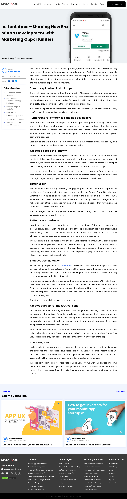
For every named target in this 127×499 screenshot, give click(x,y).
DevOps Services (65, 483)
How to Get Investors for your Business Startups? (88, 445)
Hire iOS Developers (91, 473)
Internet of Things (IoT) (67, 473)
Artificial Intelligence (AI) (67, 470)
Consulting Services (35, 486)
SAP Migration (63, 476)
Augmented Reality (66, 486)
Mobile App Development (37, 464)
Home (4, 58)
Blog (102, 4)
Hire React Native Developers (94, 470)
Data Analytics (64, 464)
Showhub (112, 476)
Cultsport (112, 473)
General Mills (113, 464)
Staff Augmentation (79, 4)
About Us (37, 4)
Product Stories (61, 4)
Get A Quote (116, 4)
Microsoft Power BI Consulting (69, 467)
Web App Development (36, 467)
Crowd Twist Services (36, 489)
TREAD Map (113, 467)
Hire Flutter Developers (92, 467)
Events (94, 4)
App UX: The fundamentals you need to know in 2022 (27, 445)
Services (48, 4)
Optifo (111, 480)
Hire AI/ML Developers (91, 476)
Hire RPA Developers (91, 489)
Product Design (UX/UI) (36, 473)
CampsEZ (112, 483)
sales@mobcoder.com (12, 469)
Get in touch (7, 465)
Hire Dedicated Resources (93, 464)
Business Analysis (34, 483)
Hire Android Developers (92, 480)
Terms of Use (77, 496)
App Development (24, 58)
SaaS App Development (67, 480)
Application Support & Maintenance (41, 476)
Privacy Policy (67, 496)
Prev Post (6, 391)
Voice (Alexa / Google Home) (39, 480)
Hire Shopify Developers (92, 486)
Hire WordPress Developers (93, 483)
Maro (111, 470)
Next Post (121, 391)
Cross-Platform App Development (40, 470)
